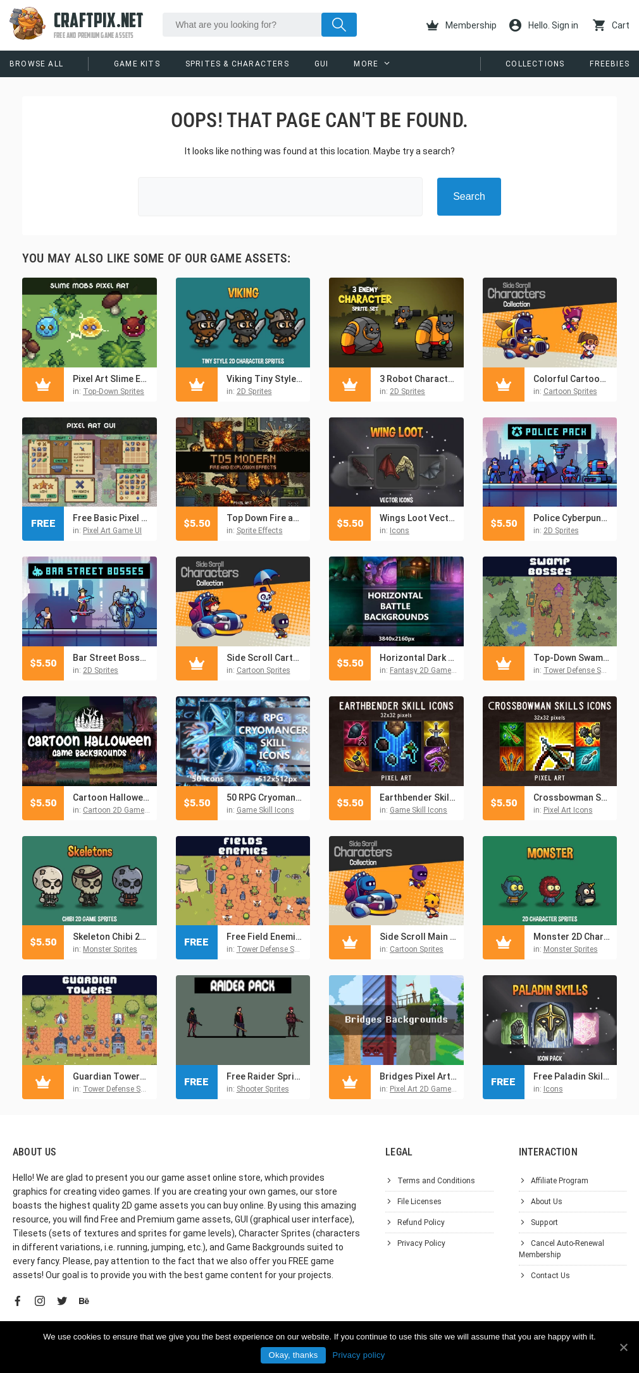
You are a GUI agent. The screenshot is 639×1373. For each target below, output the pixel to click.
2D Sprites (254, 391)
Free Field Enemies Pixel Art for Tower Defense (265, 937)
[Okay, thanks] (623, 1347)
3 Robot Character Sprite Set (418, 379)
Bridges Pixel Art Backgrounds (418, 1076)
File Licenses (419, 1201)
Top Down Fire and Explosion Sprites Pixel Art (265, 518)
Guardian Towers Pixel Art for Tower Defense (112, 1076)
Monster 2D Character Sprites (572, 937)
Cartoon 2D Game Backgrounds (138, 810)
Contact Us (550, 1275)
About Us (546, 1201)
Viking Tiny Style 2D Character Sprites (265, 379)
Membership (461, 25)
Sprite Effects (260, 530)
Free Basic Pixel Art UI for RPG (112, 518)
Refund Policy (421, 1222)
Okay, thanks (293, 1355)
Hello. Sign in (543, 25)
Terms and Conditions (436, 1180)
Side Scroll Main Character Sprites (418, 937)
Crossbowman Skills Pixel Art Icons (572, 797)
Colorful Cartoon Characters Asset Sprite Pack (572, 379)
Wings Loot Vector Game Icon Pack (418, 518)
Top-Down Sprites (113, 391)
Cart (611, 25)
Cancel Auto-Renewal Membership (561, 1249)
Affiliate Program (559, 1180)
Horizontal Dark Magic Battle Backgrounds (418, 658)
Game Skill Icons (265, 810)
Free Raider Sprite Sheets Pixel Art (265, 1076)
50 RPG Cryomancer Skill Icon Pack (265, 797)
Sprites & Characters (237, 63)
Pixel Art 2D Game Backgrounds (445, 1089)
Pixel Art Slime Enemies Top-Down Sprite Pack (112, 379)
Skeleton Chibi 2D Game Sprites (112, 937)
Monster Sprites (110, 949)
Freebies (610, 63)
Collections (535, 63)
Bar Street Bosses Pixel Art (112, 658)
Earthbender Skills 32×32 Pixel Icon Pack (418, 797)
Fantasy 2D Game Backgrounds (445, 670)
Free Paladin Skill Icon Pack (572, 1076)
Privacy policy (358, 1355)
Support (544, 1222)
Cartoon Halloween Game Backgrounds (112, 797)
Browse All (36, 63)
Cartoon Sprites (570, 391)
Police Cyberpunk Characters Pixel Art (572, 518)
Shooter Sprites (263, 1089)
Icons (399, 530)
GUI (321, 63)
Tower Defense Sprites (582, 670)
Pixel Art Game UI (112, 530)
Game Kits (137, 63)
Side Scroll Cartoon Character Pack (265, 658)
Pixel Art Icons (568, 810)
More (366, 63)
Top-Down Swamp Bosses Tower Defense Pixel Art (572, 658)
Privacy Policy (421, 1243)
